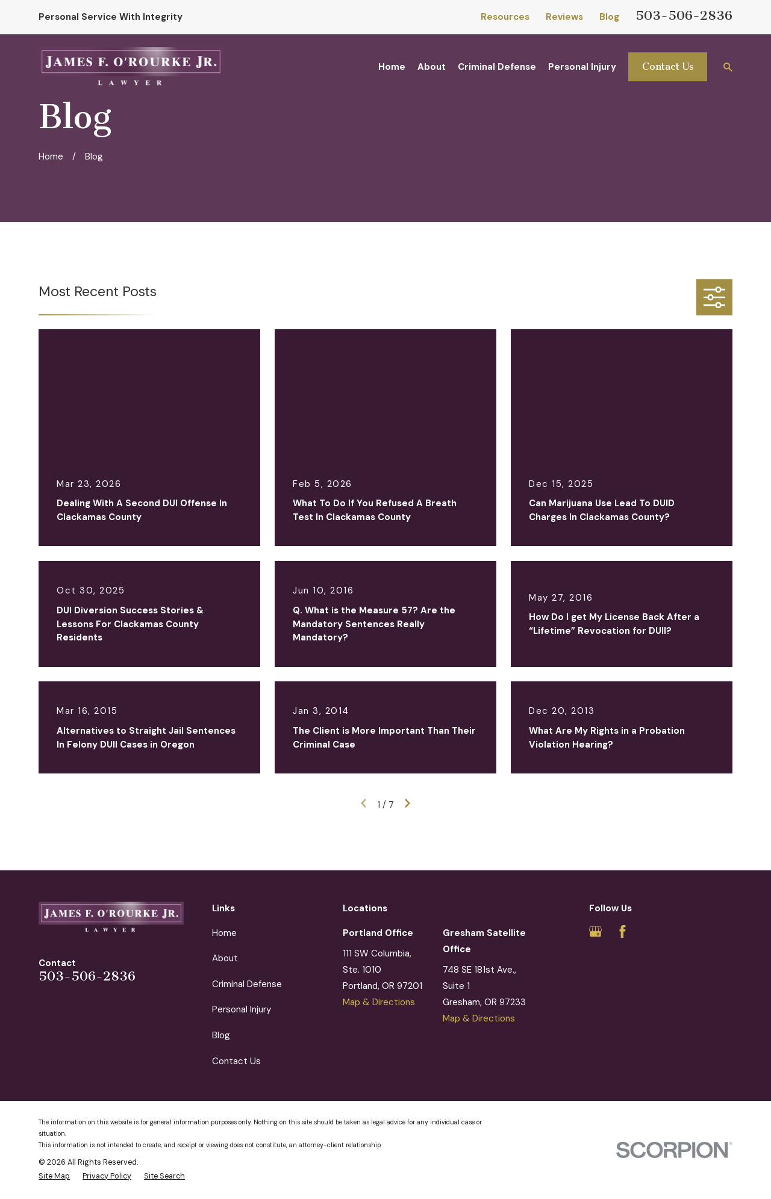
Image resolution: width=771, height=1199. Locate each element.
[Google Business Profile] (595, 931)
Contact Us (668, 66)
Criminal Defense (247, 984)
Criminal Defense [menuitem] (497, 67)
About (225, 958)
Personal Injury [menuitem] (582, 67)
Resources (505, 17)
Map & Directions (379, 1002)
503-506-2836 (683, 15)
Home (224, 933)
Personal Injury (241, 1009)
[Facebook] (622, 931)
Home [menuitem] (391, 67)
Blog (609, 17)
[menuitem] (54, 1176)
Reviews (564, 17)
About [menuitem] (431, 67)
